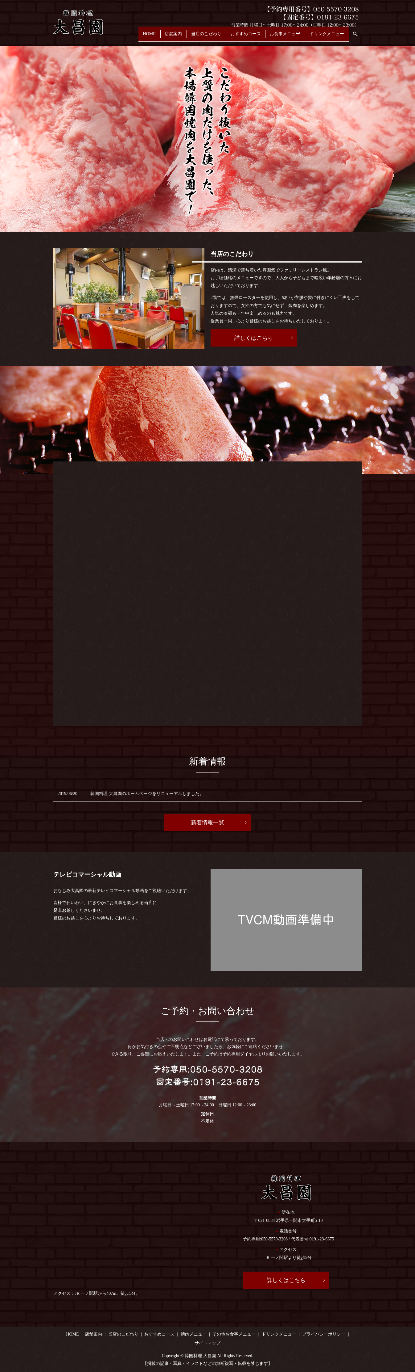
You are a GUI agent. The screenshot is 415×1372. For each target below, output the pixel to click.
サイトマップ (207, 1343)
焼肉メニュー (194, 1334)
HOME (124, 36)
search (358, 37)
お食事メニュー (275, 36)
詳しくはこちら (253, 338)
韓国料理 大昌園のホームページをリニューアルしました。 (147, 793)
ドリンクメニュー (325, 36)
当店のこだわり (189, 36)
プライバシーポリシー (323, 1334)
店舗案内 (152, 36)
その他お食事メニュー (234, 1334)
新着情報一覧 (207, 822)
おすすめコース (232, 36)
